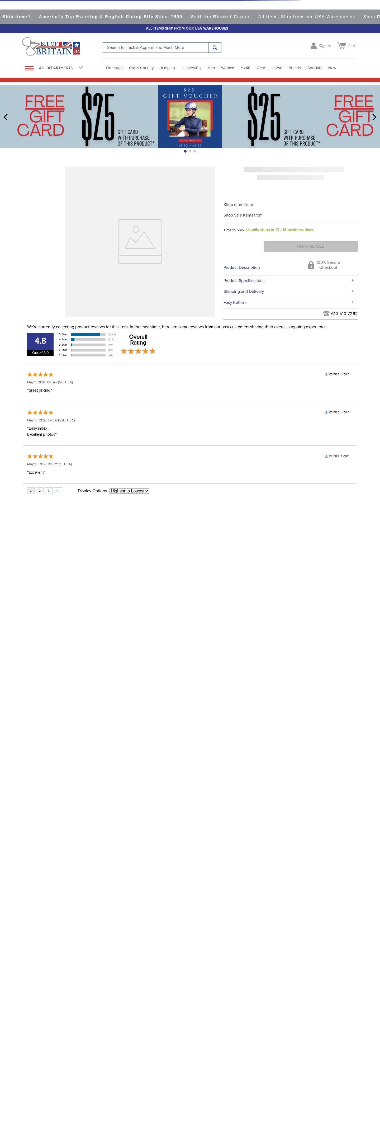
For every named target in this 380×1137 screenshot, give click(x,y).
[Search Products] (214, 48)
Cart (351, 46)
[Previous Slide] (6, 117)
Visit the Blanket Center (232, 17)
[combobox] (162, 47)
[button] (185, 151)
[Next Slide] (374, 117)
